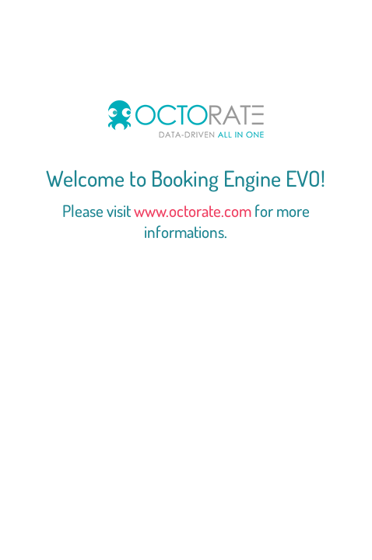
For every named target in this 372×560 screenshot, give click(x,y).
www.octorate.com (192, 210)
